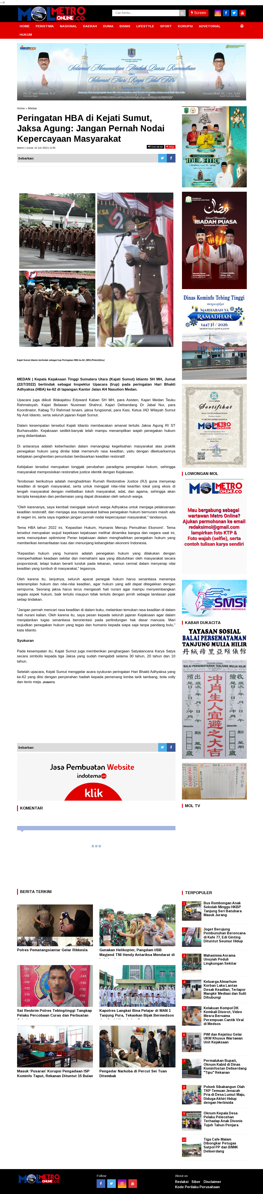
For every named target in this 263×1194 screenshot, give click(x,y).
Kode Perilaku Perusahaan (197, 1187)
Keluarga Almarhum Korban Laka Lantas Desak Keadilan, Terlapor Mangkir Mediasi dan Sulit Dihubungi (225, 989)
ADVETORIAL (209, 26)
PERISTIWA (45, 26)
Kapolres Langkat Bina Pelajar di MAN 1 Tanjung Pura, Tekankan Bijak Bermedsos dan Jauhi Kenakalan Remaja (136, 1015)
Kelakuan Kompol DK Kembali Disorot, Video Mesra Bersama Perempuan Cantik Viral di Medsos (224, 1016)
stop (170, 146)
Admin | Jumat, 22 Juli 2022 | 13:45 (36, 147)
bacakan (155, 146)
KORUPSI (185, 26)
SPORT (166, 26)
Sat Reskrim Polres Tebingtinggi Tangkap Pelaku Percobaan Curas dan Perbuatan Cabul (54, 1015)
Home (21, 108)
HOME (25, 26)
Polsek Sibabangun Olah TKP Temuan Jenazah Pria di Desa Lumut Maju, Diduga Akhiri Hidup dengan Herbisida (224, 1094)
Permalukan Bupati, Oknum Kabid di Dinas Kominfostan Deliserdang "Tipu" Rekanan (225, 1066)
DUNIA (108, 26)
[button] (242, 24)
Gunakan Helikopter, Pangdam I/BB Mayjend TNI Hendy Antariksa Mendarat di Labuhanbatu (137, 955)
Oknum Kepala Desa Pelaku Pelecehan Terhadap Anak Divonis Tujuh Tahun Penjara (223, 1119)
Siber (196, 1182)
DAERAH (90, 26)
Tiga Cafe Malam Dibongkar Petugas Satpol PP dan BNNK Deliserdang (221, 1145)
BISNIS (125, 26)
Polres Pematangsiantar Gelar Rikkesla (52, 950)
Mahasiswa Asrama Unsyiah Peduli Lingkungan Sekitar (220, 959)
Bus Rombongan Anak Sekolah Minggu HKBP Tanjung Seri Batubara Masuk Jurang (223, 909)
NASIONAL (68, 26)
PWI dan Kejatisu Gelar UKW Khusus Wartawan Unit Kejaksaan (223, 1038)
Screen (198, 13)
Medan (32, 108)
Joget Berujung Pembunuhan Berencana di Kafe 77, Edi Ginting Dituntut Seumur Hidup (224, 935)
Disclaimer (212, 1182)
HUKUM (26, 34)
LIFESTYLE (145, 26)
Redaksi (181, 1182)
